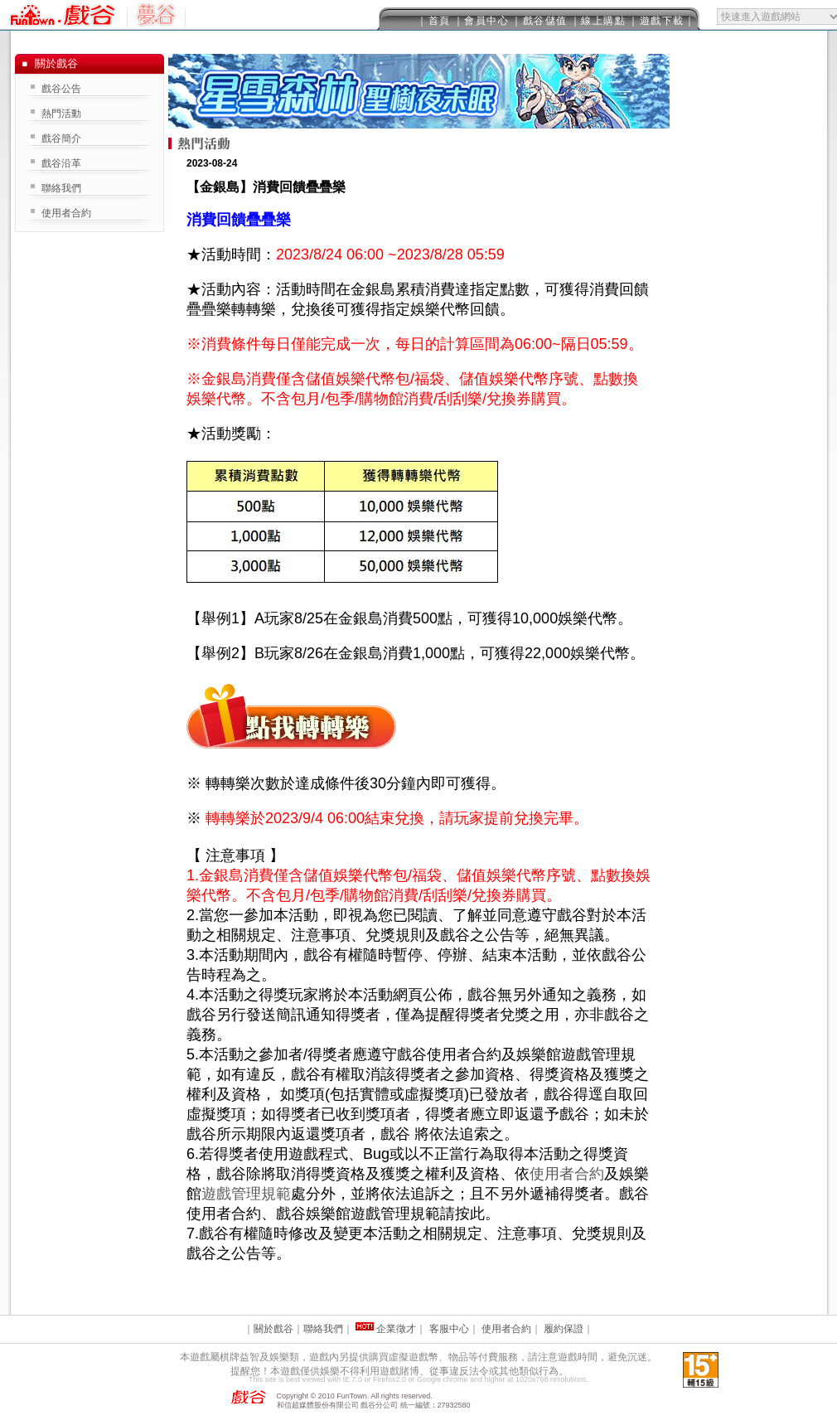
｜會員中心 (481, 21)
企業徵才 (396, 1329)
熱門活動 (61, 113)
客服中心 (449, 1329)
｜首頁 (434, 21)
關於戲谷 (273, 1329)
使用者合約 (567, 1174)
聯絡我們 (61, 188)
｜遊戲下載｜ (661, 21)
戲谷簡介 (61, 138)
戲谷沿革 (61, 163)
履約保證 (563, 1329)
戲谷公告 (61, 89)
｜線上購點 (598, 21)
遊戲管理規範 (246, 1193)
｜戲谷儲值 (539, 21)
